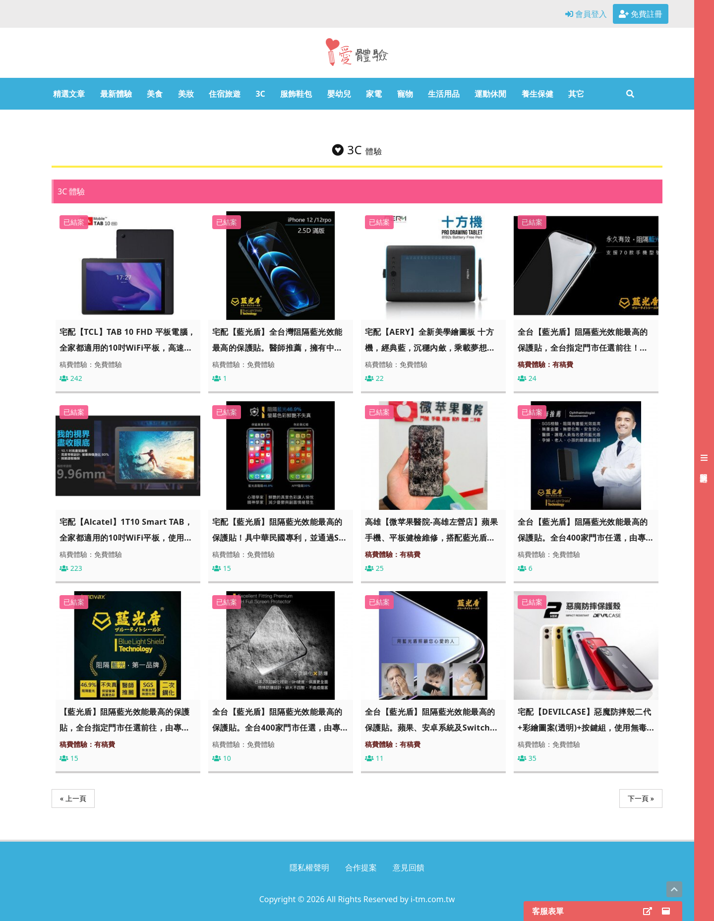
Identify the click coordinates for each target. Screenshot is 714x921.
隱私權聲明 (309, 867)
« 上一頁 (73, 798)
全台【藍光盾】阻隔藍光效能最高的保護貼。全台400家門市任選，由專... (585, 529)
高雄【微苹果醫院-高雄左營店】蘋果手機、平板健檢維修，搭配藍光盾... (431, 529)
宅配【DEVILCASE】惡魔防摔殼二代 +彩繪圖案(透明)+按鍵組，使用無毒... (586, 719)
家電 (374, 93)
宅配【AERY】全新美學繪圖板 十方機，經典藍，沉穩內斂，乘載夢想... (429, 339)
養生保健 (537, 93)
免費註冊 (640, 13)
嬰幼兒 (339, 93)
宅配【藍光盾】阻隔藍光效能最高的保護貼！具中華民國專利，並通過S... (279, 529)
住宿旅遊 (224, 93)
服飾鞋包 (296, 93)
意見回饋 (408, 867)
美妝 (186, 93)
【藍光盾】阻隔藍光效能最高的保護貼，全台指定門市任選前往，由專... (124, 719)
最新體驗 (116, 93)
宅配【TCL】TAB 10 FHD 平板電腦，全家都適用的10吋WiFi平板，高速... (128, 339)
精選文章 (69, 93)
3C (260, 93)
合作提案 (361, 867)
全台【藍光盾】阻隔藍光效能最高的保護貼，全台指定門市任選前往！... (583, 339)
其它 (576, 93)
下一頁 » (641, 798)
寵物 (405, 93)
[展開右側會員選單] (704, 460)
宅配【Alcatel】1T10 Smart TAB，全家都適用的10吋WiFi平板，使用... (126, 529)
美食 (155, 93)
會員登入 (586, 13)
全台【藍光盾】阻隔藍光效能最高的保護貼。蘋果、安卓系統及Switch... (431, 719)
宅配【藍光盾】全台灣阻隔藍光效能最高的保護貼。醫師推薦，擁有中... (277, 339)
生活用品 (444, 93)
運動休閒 (490, 93)
